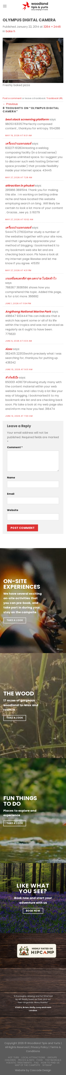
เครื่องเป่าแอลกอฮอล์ (18, 144)
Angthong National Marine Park (28, 312)
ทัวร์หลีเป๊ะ (11, 378)
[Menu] (5, 6)
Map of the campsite (27, 1065)
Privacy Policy (39, 1047)
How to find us (50, 1062)
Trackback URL (54, 98)
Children (10, 1060)
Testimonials (53, 1060)
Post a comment (12, 98)
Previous (10, 104)
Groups (52, 1057)
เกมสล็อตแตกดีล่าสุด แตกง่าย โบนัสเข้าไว (30, 278)
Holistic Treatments (19, 1062)
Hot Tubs (13, 1057)
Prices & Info (26, 1060)
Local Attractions (33, 1057)
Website (12, 510)
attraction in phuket (19, 186)
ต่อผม (8, 349)
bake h (10, 31)
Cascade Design (40, 1070)
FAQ (36, 1062)
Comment (15, 447)
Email (10, 494)
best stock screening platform (27, 119)
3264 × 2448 (52, 27)
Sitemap (47, 1065)
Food (40, 1060)
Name (11, 477)
